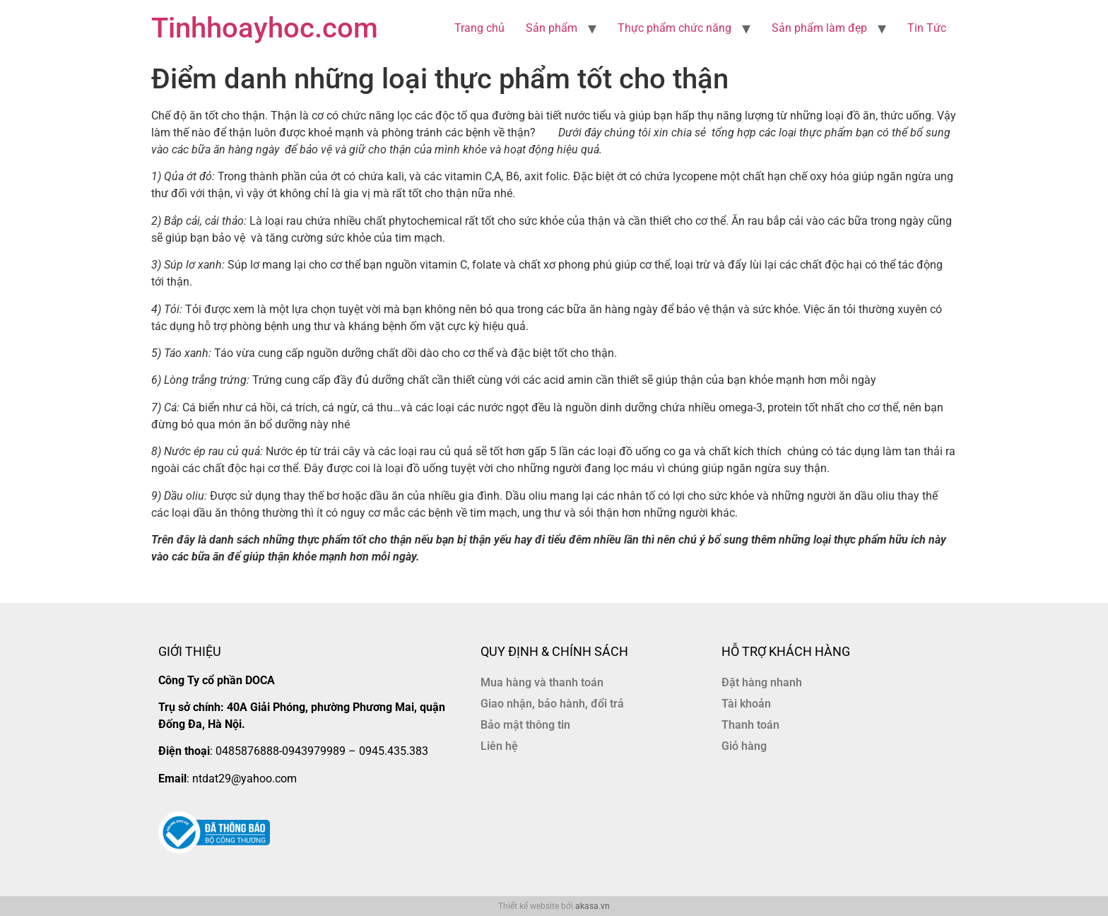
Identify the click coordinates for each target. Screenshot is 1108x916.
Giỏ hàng (744, 746)
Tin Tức (926, 28)
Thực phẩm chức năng (674, 28)
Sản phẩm (551, 28)
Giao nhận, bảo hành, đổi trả (552, 703)
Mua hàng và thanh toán (542, 682)
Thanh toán (750, 725)
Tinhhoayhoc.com (264, 28)
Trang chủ (479, 28)
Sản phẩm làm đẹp (819, 28)
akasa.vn (592, 906)
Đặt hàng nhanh (761, 682)
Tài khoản (746, 703)
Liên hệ (499, 746)
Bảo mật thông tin (525, 725)
